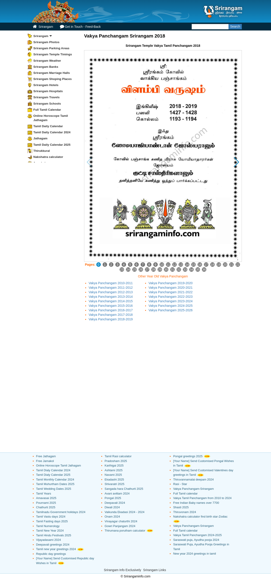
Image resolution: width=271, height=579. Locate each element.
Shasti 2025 (181, 507)
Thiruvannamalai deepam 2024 (193, 479)
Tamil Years (43, 493)
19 (219, 264)
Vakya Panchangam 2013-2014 (111, 296)
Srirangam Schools (47, 103)
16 (200, 264)
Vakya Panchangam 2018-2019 (111, 319)
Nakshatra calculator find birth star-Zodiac (200, 516)
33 (185, 269)
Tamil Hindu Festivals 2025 (53, 535)
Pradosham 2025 (116, 461)
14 (187, 264)
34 (191, 269)
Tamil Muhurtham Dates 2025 (55, 484)
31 (172, 269)
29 (160, 269)
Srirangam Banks (45, 66)
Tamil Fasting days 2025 (52, 521)
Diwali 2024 (112, 507)
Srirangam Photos (46, 42)
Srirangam (43, 26)
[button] (236, 162)
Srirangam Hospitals (48, 91)
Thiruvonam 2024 (184, 512)
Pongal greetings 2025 (188, 456)
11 (168, 264)
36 (204, 269)
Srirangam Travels (46, 97)
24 (128, 269)
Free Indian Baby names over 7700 (196, 502)
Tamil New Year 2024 (50, 530)
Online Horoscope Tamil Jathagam (50, 118)
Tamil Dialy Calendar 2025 (53, 474)
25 (134, 269)
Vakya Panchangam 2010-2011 (111, 283)
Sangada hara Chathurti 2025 (124, 488)
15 (193, 264)
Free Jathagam (46, 456)
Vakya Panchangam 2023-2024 (170, 301)
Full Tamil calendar (185, 493)
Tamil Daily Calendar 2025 (52, 144)
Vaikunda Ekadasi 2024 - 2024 (124, 512)
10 (162, 264)
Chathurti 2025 (45, 507)
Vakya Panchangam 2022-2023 (170, 296)
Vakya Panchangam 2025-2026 (170, 310)
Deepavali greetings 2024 (52, 544)
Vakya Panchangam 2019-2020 (170, 283)
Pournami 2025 (46, 502)
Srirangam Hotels (46, 85)
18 (212, 264)
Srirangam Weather (47, 60)
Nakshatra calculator (48, 157)
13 (181, 264)
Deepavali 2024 (115, 502)
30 (166, 269)
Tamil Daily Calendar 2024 (52, 132)
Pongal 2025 (113, 498)
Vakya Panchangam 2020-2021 (170, 287)
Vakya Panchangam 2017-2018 (111, 314)
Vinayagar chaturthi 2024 (121, 521)
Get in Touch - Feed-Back (80, 26)
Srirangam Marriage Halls (51, 73)
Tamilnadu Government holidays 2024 (60, 512)
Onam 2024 (112, 516)
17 (206, 264)
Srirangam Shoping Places (52, 79)
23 (122, 269)
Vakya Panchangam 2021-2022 (170, 292)
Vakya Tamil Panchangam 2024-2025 (197, 535)
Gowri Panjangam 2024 (120, 526)
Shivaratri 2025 (114, 484)
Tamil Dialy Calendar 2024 (53, 470)
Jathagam (40, 138)
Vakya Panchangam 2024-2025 (170, 305)
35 (198, 269)
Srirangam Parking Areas (51, 48)
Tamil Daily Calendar (48, 126)
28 (153, 269)
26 (141, 269)
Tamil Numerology (48, 526)
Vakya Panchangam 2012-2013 (111, 292)
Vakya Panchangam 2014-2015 (111, 301)
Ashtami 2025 (114, 470)
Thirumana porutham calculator (125, 530)
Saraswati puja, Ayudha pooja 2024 (196, 539)
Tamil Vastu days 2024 (51, 516)
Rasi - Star (180, 484)
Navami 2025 (113, 474)
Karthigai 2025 (114, 465)
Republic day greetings (51, 554)
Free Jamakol (45, 461)
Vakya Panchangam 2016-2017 (111, 310)
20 (225, 264)
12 (174, 264)
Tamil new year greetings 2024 (56, 549)
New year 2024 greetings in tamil (194, 553)
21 (231, 264)
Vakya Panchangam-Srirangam (193, 488)
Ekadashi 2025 (114, 479)
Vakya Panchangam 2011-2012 (111, 287)
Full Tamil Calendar (47, 109)
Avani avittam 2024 (117, 493)
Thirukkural (41, 150)
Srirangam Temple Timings (52, 54)
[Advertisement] (163, 355)
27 (147, 269)
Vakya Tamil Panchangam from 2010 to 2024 (202, 498)
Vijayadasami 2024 (48, 539)
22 (238, 264)
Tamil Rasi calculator (118, 456)
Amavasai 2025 (46, 498)
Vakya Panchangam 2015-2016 (111, 305)
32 (179, 269)
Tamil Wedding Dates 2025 (53, 488)
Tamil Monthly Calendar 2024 (55, 479)
